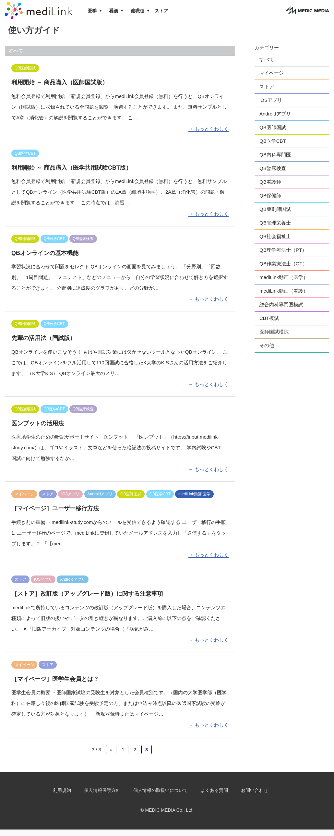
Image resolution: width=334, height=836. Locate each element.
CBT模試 (269, 324)
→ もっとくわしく (208, 135)
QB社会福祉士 (275, 243)
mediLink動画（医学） (283, 283)
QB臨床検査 (272, 174)
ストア (161, 10)
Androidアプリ (275, 120)
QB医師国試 (272, 134)
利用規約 (62, 796)
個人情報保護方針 (102, 796)
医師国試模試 (274, 338)
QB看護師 (270, 188)
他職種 (137, 10)
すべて (266, 65)
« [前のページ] (111, 756)
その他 (266, 352)
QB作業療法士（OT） (283, 270)
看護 (113, 10)
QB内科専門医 (275, 161)
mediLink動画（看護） (283, 297)
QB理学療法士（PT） (283, 256)
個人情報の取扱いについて (160, 796)
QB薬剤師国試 (275, 215)
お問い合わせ (254, 796)
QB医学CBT (272, 147)
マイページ (271, 79)
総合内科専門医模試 (281, 311)
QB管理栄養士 (275, 229)
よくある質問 (214, 796)
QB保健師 (270, 202)
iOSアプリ (270, 106)
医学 (92, 10)
